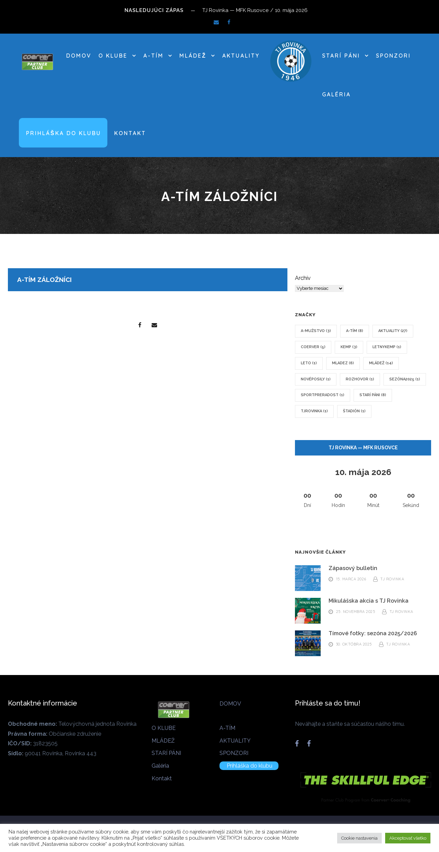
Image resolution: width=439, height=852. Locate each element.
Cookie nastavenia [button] (359, 838)
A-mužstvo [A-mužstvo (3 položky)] (316, 331)
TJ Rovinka (392, 579)
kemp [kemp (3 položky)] (349, 347)
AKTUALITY (241, 55)
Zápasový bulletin (353, 568)
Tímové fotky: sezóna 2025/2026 (373, 633)
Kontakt (130, 133)
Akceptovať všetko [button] (407, 838)
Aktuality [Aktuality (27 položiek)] (392, 331)
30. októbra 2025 (354, 644)
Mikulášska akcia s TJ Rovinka (368, 600)
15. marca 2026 (351, 579)
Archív (303, 278)
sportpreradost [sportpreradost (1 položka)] (322, 395)
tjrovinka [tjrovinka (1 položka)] (314, 411)
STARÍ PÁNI (341, 55)
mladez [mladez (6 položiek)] (343, 363)
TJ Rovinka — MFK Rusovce (363, 447)
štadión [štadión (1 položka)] (354, 411)
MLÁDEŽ (192, 55)
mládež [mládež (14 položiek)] (381, 363)
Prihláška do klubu (63, 133)
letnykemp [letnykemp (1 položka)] (386, 347)
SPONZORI (393, 55)
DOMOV (79, 55)
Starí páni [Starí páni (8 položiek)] (372, 395)
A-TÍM (153, 55)
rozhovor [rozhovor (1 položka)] (360, 379)
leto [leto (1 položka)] (309, 363)
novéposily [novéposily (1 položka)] (316, 379)
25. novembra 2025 (356, 612)
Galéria (336, 94)
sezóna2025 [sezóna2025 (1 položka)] (404, 379)
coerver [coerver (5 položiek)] (313, 347)
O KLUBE (113, 55)
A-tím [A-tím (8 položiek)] (354, 331)
